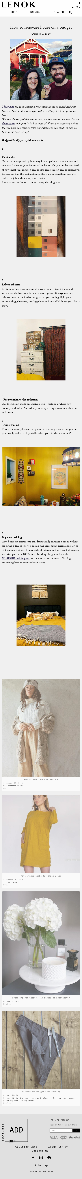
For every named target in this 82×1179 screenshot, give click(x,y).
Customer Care (26, 1146)
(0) (75, 7)
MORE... (7, 788)
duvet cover (8, 123)
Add (16, 1130)
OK (76, 1130)
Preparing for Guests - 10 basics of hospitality (41, 998)
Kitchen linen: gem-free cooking (41, 1092)
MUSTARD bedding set (16, 558)
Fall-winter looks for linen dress (41, 876)
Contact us (40, 1150)
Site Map (41, 1165)
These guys (8, 106)
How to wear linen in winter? (41, 779)
